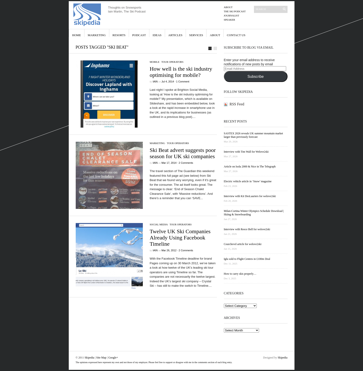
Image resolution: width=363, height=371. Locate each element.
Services (196, 35)
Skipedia (89, 357)
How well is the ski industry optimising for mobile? (181, 72)
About (228, 7)
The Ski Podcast (235, 11)
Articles (175, 35)
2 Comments (186, 162)
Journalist (231, 15)
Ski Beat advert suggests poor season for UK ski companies (183, 153)
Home (76, 35)
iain (155, 81)
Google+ (113, 357)
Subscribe (255, 77)
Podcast (139, 35)
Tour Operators (172, 61)
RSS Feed (237, 104)
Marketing (97, 35)
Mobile (155, 61)
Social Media (159, 224)
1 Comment (182, 81)
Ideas (157, 35)
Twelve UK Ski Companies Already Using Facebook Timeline (180, 237)
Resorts (119, 35)
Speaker (229, 19)
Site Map (101, 357)
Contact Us (236, 35)
